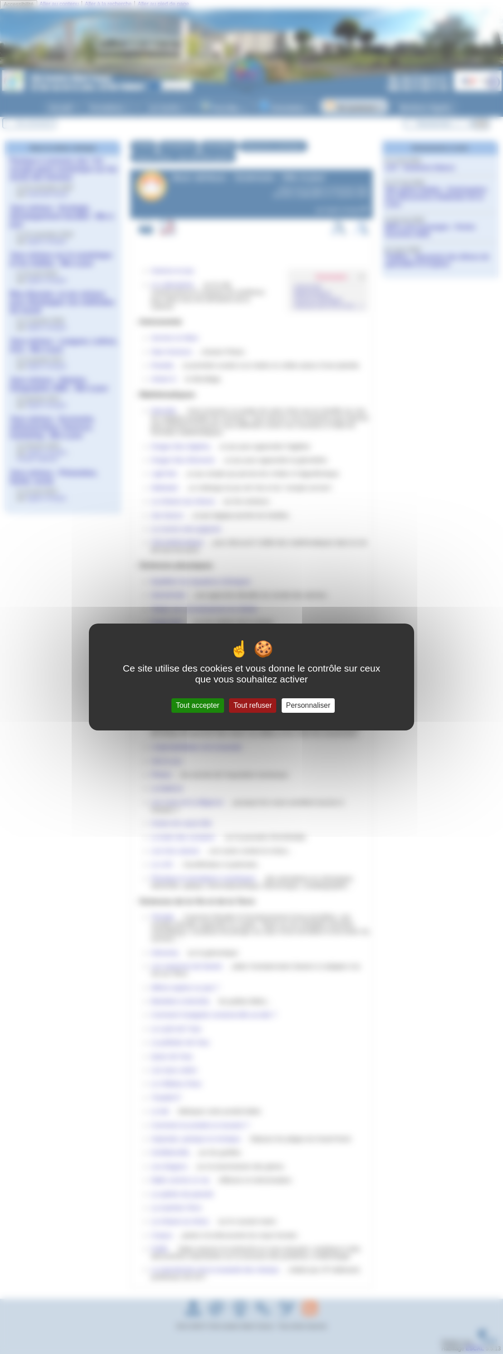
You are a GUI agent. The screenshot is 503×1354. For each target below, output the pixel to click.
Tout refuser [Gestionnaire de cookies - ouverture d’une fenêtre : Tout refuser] (253, 705)
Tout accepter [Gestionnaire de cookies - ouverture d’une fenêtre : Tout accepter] (198, 705)
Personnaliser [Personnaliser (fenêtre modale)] (308, 705)
